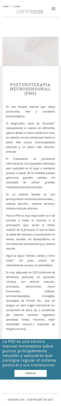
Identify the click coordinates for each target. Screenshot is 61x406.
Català (5, 6)
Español (17, 6)
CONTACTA (30, 373)
